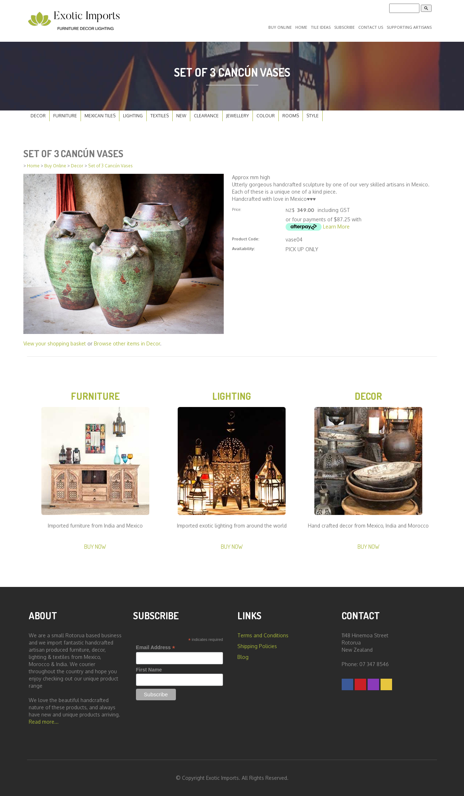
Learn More (336, 226)
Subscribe (344, 27)
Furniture (65, 115)
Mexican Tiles (100, 115)
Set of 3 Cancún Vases (110, 165)
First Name (149, 670)
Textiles (159, 115)
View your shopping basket (54, 343)
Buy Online (280, 27)
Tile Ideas (321, 27)
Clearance (206, 115)
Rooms (290, 115)
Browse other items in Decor (127, 343)
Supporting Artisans (409, 27)
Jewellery (237, 115)
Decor (38, 115)
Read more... (44, 722)
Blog (243, 657)
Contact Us (370, 27)
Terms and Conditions (262, 635)
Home (301, 27)
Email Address (155, 647)
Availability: (243, 248)
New (181, 115)
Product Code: (245, 238)
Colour (265, 115)
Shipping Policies (257, 646)
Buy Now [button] (95, 546)
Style (312, 115)
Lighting (133, 115)
